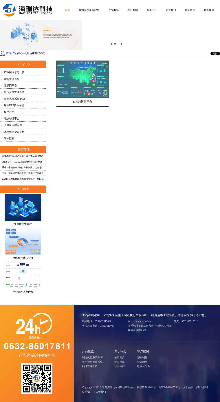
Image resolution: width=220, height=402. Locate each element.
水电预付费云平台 (14, 131)
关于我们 (171, 10)
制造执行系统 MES (14, 98)
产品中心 (18, 53)
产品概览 (113, 10)
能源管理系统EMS (89, 10)
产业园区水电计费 (14, 72)
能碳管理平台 (11, 118)
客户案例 (132, 10)
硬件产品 (9, 112)
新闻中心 (151, 10)
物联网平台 (10, 85)
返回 (215, 53)
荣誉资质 (190, 10)
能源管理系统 (11, 79)
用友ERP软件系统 (14, 105)
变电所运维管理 (13, 125)
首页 (67, 10)
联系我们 (209, 10)
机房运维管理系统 (14, 92)
